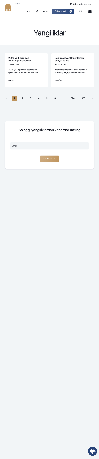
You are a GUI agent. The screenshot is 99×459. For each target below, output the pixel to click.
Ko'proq (17, 4)
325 (83, 98)
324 (73, 98)
